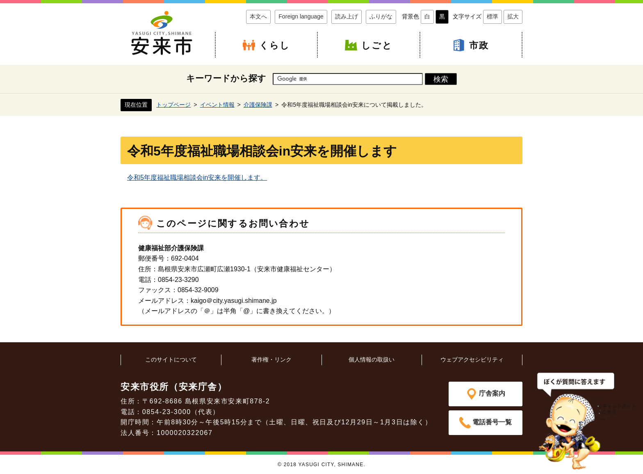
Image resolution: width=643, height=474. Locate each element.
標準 (492, 16)
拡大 (513, 16)
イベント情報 (217, 104)
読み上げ (346, 16)
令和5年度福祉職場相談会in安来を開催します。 (197, 177)
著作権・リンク (271, 359)
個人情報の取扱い (371, 359)
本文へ (258, 16)
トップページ (173, 104)
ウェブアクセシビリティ (472, 359)
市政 (479, 45)
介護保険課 (258, 104)
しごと (376, 45)
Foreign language (301, 16)
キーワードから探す (226, 78)
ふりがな (380, 16)
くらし (274, 45)
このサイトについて (171, 359)
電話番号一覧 (492, 422)
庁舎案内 (492, 393)
